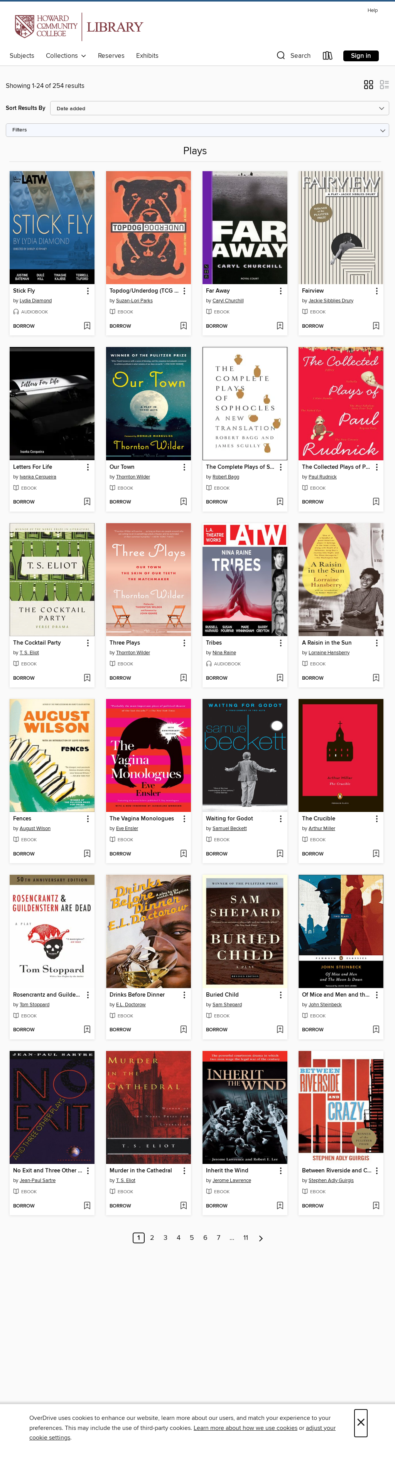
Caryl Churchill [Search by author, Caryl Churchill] (228, 301)
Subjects (22, 56)
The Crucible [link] (318, 818)
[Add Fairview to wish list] (376, 327)
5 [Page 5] (192, 1238)
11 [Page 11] (245, 1238)
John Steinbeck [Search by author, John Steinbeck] (325, 1005)
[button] (292, 57)
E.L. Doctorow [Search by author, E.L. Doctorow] (131, 1005)
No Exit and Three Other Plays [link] (48, 1170)
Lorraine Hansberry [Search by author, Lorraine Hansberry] (329, 653)
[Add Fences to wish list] (87, 854)
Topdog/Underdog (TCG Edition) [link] (145, 291)
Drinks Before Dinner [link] (137, 995)
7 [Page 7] (218, 1238)
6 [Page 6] (205, 1238)
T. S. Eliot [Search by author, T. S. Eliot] (29, 653)
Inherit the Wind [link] (227, 1170)
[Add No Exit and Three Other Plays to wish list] (87, 1206)
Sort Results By (26, 108)
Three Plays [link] (125, 643)
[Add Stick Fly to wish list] (87, 327)
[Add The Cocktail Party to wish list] (87, 679)
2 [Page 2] (152, 1238)
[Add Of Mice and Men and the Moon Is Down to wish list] (376, 1030)
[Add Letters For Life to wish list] (87, 502)
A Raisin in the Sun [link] (327, 643)
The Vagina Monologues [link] (142, 818)
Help (373, 10)
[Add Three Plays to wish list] (183, 679)
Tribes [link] (214, 643)
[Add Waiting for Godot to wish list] (280, 854)
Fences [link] (22, 818)
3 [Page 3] (165, 1238)
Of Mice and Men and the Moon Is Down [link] (337, 995)
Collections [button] (66, 56)
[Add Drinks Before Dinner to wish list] (183, 1030)
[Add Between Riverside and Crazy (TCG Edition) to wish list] (376, 1206)
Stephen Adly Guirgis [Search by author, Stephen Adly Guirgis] (331, 1180)
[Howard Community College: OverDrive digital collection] (78, 26)
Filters (19, 130)
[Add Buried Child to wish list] (280, 1030)
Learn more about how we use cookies (245, 1428)
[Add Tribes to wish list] (280, 679)
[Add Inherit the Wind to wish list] (280, 1206)
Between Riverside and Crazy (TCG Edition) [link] (337, 1170)
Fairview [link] (313, 291)
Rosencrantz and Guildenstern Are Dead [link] (48, 995)
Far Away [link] (218, 291)
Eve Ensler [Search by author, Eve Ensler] (127, 828)
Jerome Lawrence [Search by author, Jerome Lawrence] (232, 1180)
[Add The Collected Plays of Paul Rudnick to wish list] (376, 502)
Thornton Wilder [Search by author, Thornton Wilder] (133, 477)
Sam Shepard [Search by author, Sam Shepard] (227, 1005)
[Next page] (260, 1238)
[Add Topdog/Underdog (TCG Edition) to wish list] (183, 327)
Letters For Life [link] (32, 467)
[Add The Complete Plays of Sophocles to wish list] (280, 502)
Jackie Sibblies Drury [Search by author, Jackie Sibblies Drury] (331, 301)
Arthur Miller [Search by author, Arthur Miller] (322, 828)
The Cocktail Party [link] (37, 643)
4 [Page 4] (179, 1238)
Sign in (361, 56)
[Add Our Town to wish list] (183, 502)
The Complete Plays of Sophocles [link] (241, 467)
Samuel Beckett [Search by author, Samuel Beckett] (230, 828)
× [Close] (361, 1423)
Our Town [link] (122, 467)
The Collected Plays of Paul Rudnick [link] (337, 467)
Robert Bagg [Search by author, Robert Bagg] (226, 477)
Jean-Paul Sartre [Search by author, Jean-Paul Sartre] (38, 1180)
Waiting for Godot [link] (229, 818)
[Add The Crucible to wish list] (376, 854)
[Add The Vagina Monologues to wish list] (183, 854)
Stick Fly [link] (24, 291)
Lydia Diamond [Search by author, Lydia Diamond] (36, 301)
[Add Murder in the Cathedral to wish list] (183, 1206)
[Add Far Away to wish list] (280, 327)
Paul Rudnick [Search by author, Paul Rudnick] (323, 477)
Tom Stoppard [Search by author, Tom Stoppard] (34, 1005)
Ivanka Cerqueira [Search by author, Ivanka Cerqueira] (38, 477)
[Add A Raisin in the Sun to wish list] (376, 679)
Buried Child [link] (222, 995)
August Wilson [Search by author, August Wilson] (35, 828)
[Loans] (327, 57)
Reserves (111, 56)
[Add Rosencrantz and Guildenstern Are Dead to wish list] (87, 1030)
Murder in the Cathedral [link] (141, 1170)
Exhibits (147, 56)
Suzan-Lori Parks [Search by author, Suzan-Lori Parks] (134, 301)
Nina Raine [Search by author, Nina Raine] (224, 653)
